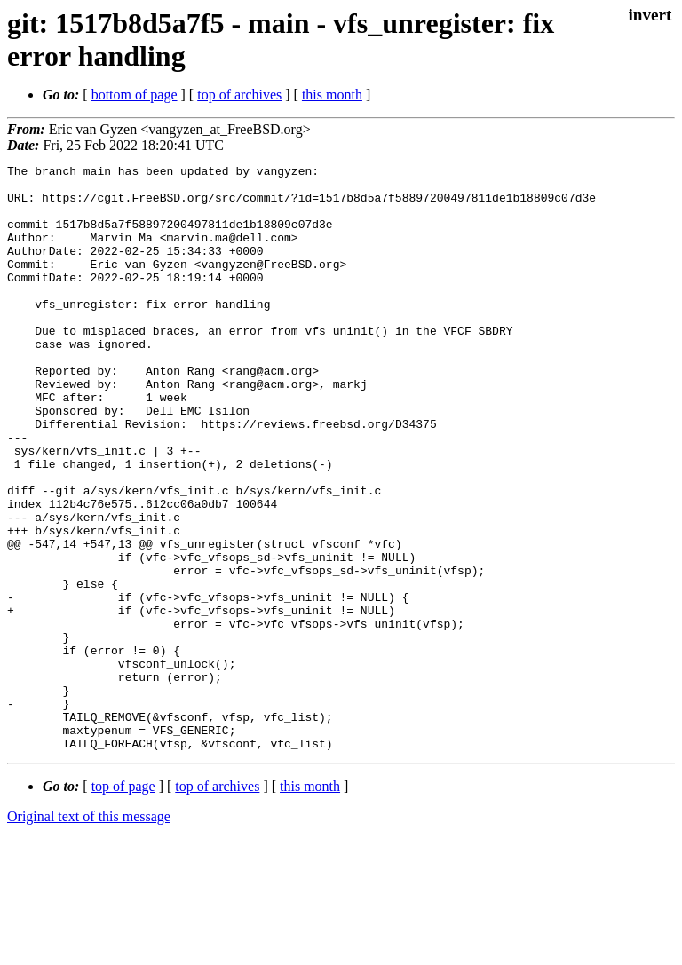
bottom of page (134, 94)
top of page (123, 903)
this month (332, 94)
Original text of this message (88, 933)
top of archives (239, 94)
